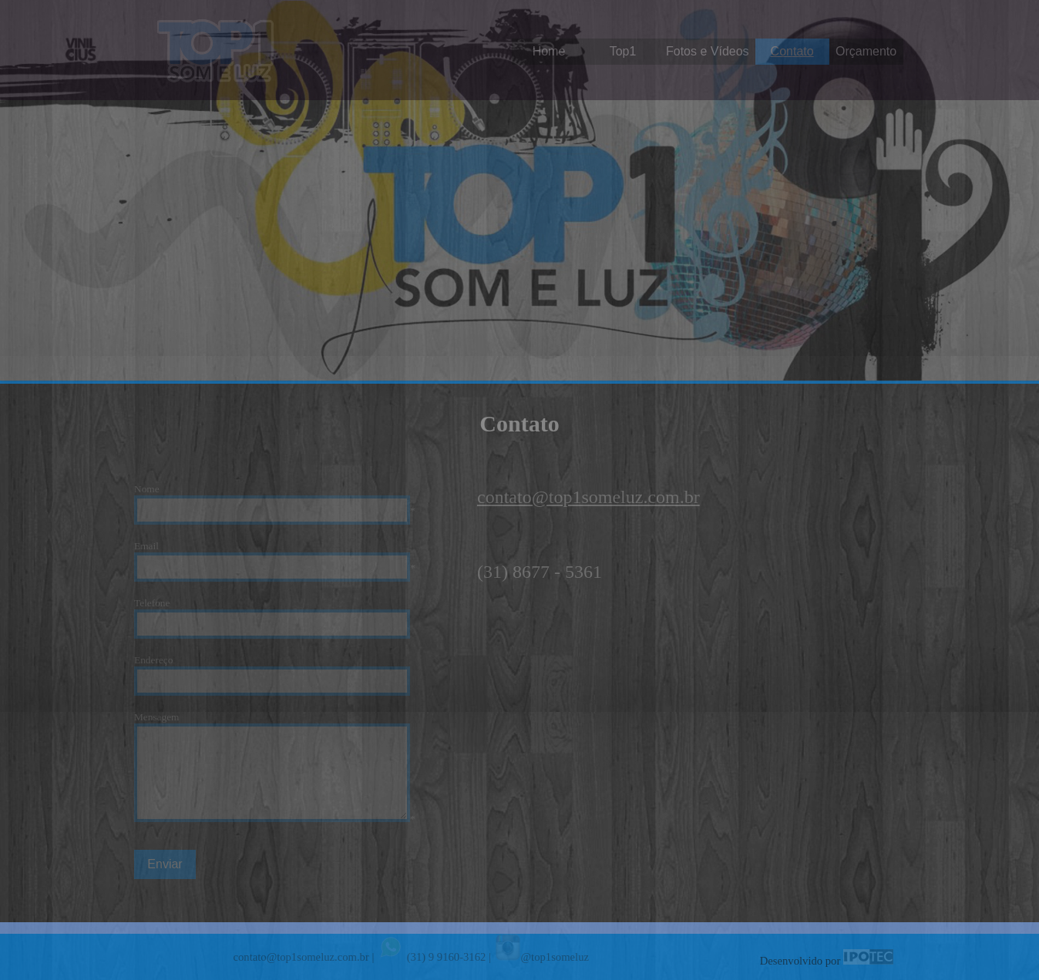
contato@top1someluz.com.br (588, 497)
